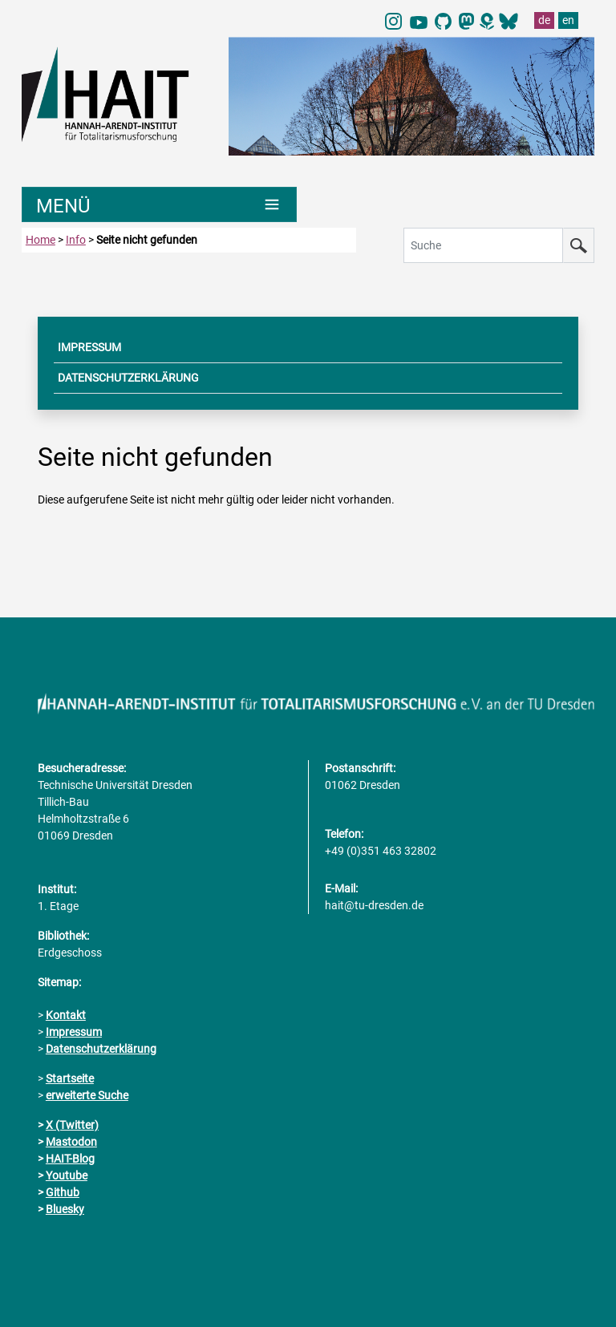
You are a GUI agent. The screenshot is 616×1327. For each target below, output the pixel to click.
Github (62, 1192)
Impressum (74, 1032)
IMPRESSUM (89, 347)
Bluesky (65, 1209)
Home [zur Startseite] (40, 239)
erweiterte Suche (87, 1095)
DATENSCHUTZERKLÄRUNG (128, 377)
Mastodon (71, 1141)
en (568, 20)
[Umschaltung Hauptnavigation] (159, 204)
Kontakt (66, 1015)
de (544, 20)
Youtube (66, 1175)
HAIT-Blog (70, 1158)
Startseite (70, 1078)
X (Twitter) (72, 1125)
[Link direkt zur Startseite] (117, 93)
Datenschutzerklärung (101, 1048)
